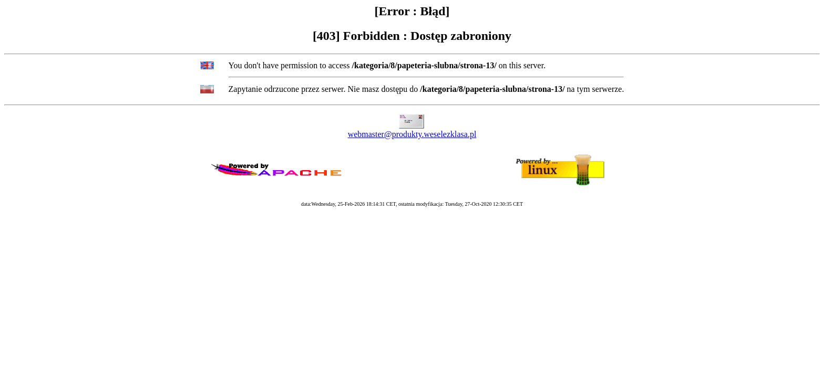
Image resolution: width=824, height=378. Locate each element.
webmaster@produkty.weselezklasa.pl (412, 134)
